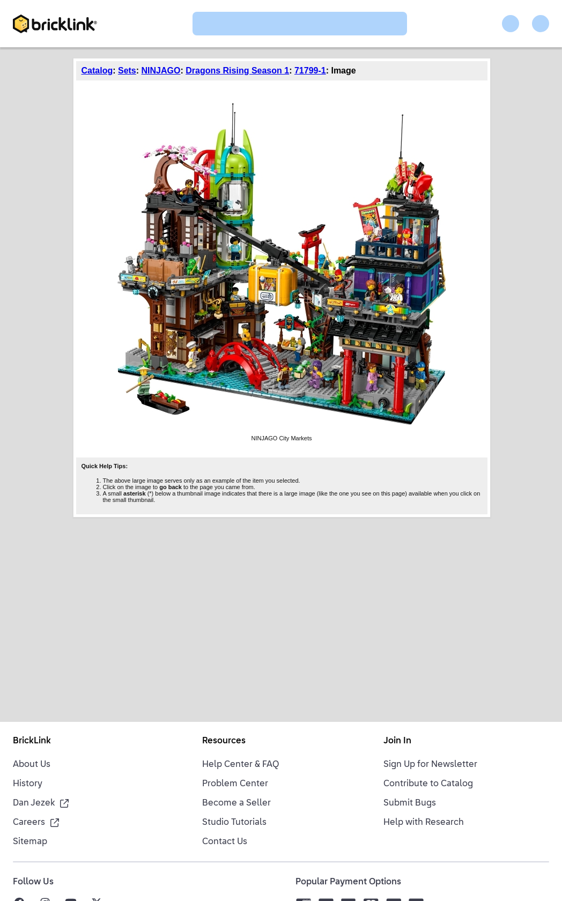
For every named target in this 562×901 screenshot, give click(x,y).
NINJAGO (161, 70)
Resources (224, 741)
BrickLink (32, 741)
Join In (397, 741)
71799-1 (310, 70)
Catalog (97, 70)
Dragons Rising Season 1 (237, 70)
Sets (127, 70)
